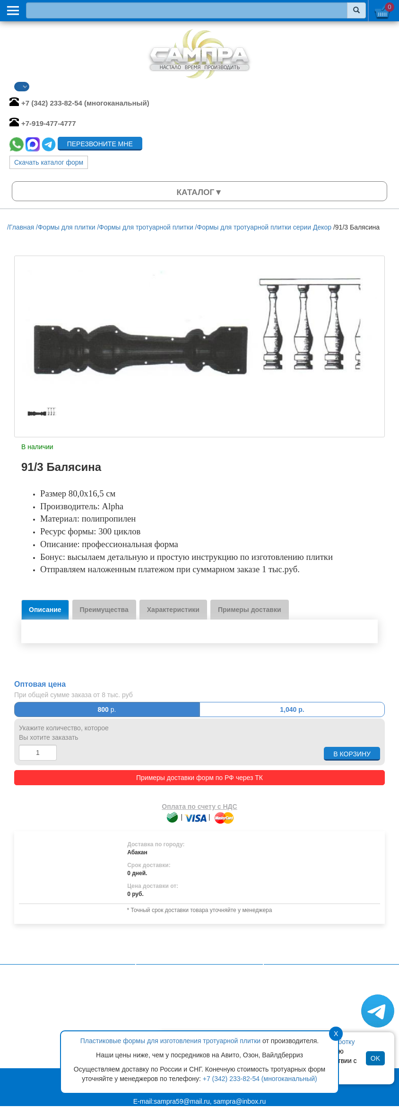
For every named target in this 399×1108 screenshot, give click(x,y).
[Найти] (356, 10)
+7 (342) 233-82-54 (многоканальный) (260, 1078)
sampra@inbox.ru (240, 1101)
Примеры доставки (249, 609)
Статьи (158, 1025)
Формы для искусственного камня (328, 1002)
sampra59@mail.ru (181, 1101)
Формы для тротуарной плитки (323, 992)
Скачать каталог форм (48, 162)
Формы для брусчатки (309, 1011)
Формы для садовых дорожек (321, 1021)
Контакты (161, 1016)
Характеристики (173, 609)
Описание (45, 609)
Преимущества (104, 609)
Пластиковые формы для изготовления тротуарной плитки (170, 1041)
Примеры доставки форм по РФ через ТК (199, 777)
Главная (160, 997)
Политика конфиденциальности (196, 1006)
